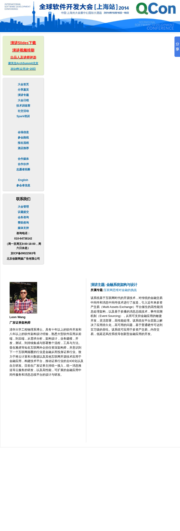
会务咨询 (23, 217)
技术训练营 (23, 105)
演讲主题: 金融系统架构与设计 (114, 285)
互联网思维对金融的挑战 (120, 290)
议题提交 (23, 212)
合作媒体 (23, 158)
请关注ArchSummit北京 (23, 63)
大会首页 (23, 84)
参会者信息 (23, 185)
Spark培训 (23, 116)
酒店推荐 (23, 148)
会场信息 (23, 132)
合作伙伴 (23, 164)
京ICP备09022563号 (23, 253)
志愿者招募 (23, 169)
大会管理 (23, 206)
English (23, 180)
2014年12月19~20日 (23, 69)
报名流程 (23, 142)
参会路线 (23, 137)
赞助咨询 (23, 222)
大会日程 (23, 100)
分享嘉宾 (23, 89)
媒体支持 (23, 228)
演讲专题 (23, 95)
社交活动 (23, 111)
